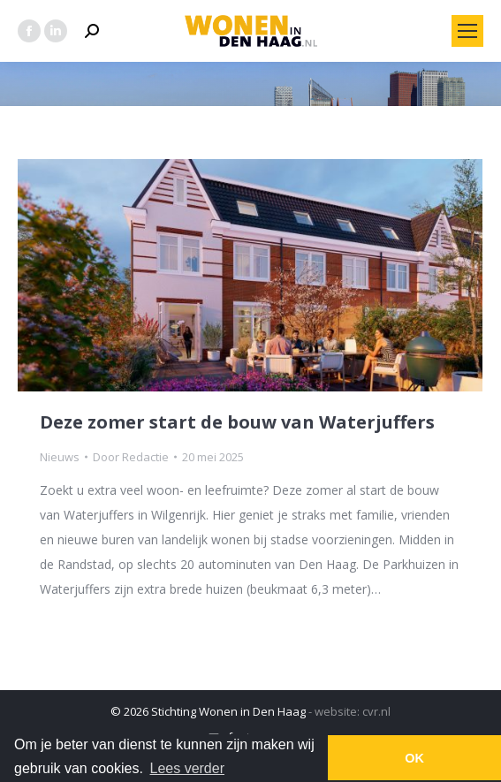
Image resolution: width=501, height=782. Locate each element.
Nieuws (60, 457)
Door (131, 457)
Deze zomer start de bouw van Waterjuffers (237, 422)
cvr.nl (376, 711)
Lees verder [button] (187, 768)
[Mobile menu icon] (467, 31)
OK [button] (414, 758)
